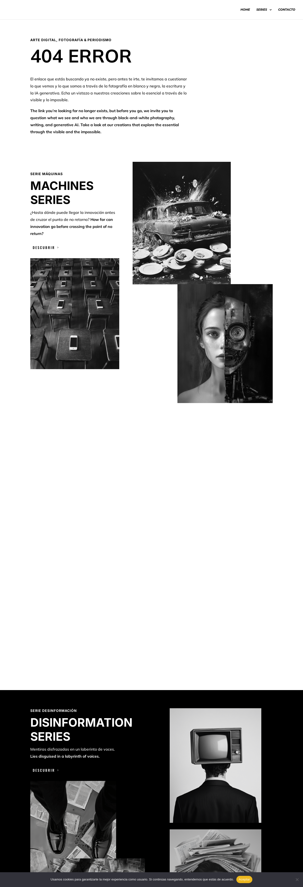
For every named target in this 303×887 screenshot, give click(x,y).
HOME (245, 9)
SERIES (261, 9)
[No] (297, 879)
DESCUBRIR (44, 247)
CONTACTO (286, 9)
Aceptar (244, 879)
